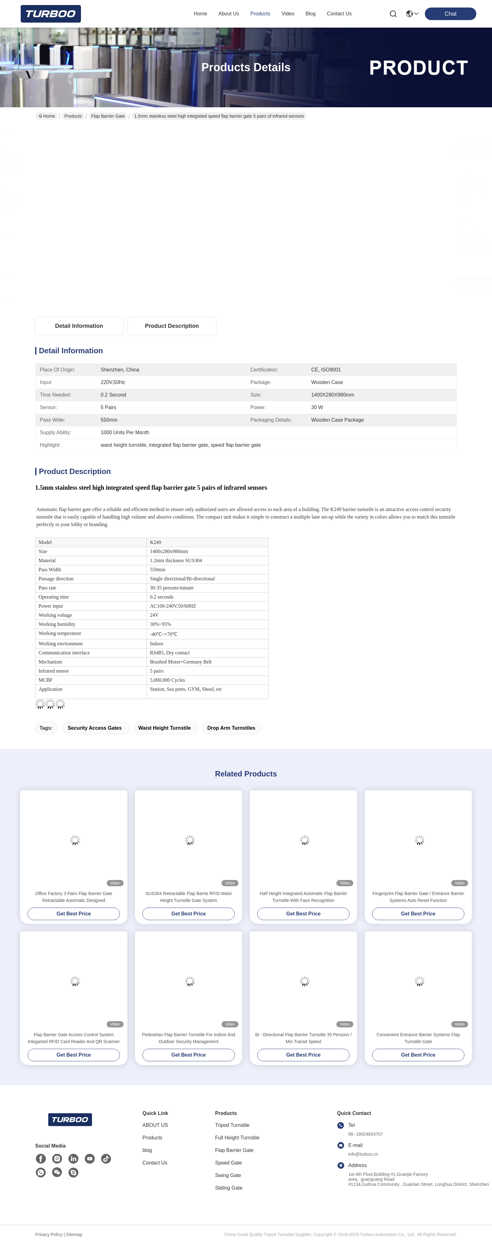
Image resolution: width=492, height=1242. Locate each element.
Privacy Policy (48, 1234)
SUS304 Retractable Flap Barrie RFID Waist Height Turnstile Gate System (189, 897)
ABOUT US (155, 1125)
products (260, 13)
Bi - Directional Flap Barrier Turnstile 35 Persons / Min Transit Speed (303, 1038)
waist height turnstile (164, 728)
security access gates (95, 728)
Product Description (172, 326)
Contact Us (154, 1162)
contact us (339, 13)
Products (73, 116)
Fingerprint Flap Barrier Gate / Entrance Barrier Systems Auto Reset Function (418, 897)
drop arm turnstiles (231, 728)
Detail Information (79, 326)
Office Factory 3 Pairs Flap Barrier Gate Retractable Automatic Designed (73, 897)
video (287, 13)
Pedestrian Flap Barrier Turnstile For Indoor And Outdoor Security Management (188, 1038)
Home (200, 13)
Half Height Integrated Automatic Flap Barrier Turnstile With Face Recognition (303, 897)
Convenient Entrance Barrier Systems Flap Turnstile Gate (418, 1038)
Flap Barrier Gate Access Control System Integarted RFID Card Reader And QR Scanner (74, 1038)
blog (311, 13)
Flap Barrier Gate (108, 116)
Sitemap (74, 1234)
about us (228, 13)
